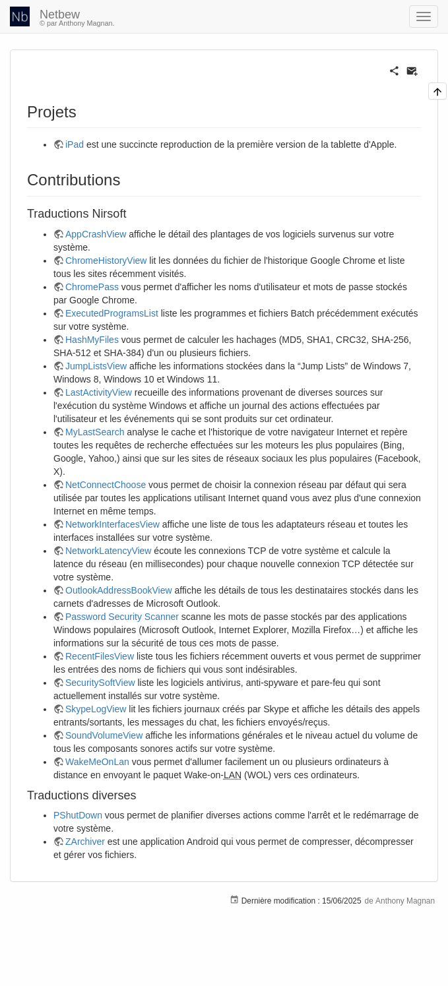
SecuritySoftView (100, 682)
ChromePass (92, 287)
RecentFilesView (99, 656)
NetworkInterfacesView (112, 524)
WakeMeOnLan (97, 761)
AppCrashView (95, 234)
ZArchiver (85, 841)
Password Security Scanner (122, 616)
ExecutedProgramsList (111, 313)
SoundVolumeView (104, 735)
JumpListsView (96, 366)
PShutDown (77, 815)
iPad (74, 144)
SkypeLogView (95, 709)
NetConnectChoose (105, 484)
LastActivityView (98, 392)
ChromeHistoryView (105, 260)
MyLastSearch (94, 432)
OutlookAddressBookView (118, 590)
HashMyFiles (92, 339)
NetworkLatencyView (108, 550)
